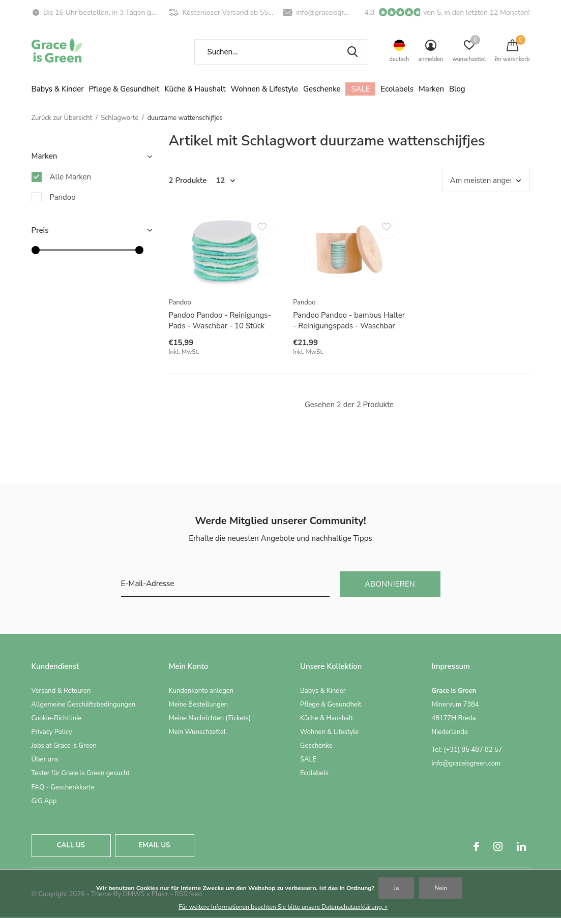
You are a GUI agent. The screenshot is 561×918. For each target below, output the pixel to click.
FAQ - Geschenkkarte (63, 787)
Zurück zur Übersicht (62, 118)
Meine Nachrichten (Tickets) (210, 718)
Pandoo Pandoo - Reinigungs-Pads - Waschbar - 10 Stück (220, 320)
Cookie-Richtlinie (57, 718)
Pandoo (63, 197)
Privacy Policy (52, 732)
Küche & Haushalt (194, 89)
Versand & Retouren (61, 690)
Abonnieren (390, 584)
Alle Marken (71, 177)
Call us (71, 845)
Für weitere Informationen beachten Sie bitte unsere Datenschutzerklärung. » (283, 907)
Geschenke (321, 89)
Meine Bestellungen (198, 704)
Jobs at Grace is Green (64, 745)
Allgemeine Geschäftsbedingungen (84, 704)
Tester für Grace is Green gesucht (81, 773)
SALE (360, 89)
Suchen (353, 52)
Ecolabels (397, 89)
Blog (457, 89)
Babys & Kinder (58, 89)
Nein (440, 888)
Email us (154, 845)
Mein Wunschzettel (197, 732)
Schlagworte (119, 118)
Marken (431, 89)
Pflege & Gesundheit (124, 89)
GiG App (44, 801)
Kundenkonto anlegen (201, 690)
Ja (396, 888)
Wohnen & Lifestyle (265, 89)
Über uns (45, 759)
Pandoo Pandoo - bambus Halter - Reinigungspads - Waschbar (349, 320)
